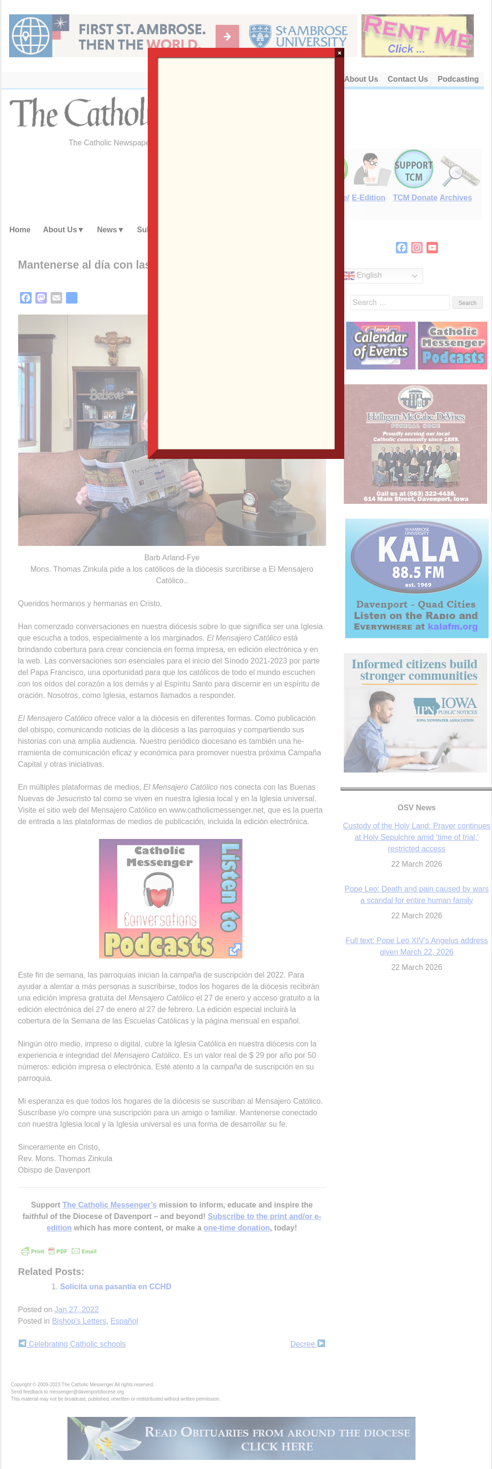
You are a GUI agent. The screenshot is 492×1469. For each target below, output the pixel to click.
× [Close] (340, 52)
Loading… (246, 252)
